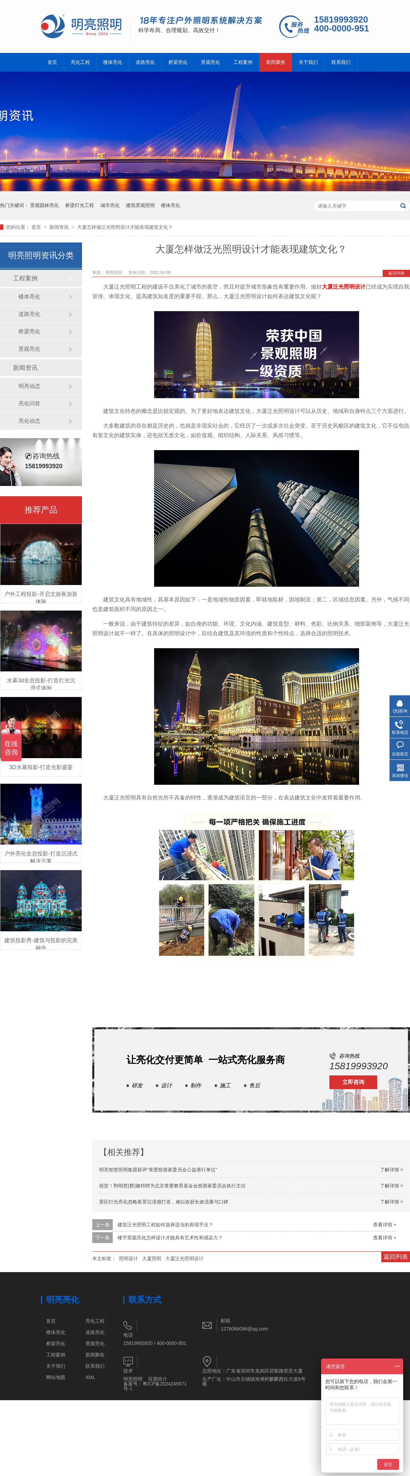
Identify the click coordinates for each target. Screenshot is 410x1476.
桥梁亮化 (178, 62)
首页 (52, 62)
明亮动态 (29, 386)
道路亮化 (145, 62)
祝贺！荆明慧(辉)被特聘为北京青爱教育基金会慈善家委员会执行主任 (172, 1185)
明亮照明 (132, 1379)
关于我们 (308, 62)
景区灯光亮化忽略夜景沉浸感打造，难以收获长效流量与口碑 (163, 1202)
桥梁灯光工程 (79, 205)
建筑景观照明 (140, 205)
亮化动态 (29, 421)
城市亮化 (110, 205)
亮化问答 (29, 403)
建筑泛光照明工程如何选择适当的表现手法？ (165, 1224)
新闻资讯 (60, 227)
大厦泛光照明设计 (344, 287)
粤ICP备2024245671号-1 (155, 1386)
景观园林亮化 (44, 205)
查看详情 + (384, 1224)
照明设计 (128, 1258)
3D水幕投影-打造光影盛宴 (41, 767)
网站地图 (55, 1377)
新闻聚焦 (275, 62)
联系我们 (341, 62)
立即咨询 (353, 1082)
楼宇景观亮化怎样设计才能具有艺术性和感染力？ (170, 1237)
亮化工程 (80, 62)
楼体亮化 (112, 62)
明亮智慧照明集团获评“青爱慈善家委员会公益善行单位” (158, 1169)
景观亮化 (210, 62)
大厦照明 (151, 1258)
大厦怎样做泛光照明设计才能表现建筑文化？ (125, 227)
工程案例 (242, 62)
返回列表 (396, 273)
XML (90, 1377)
